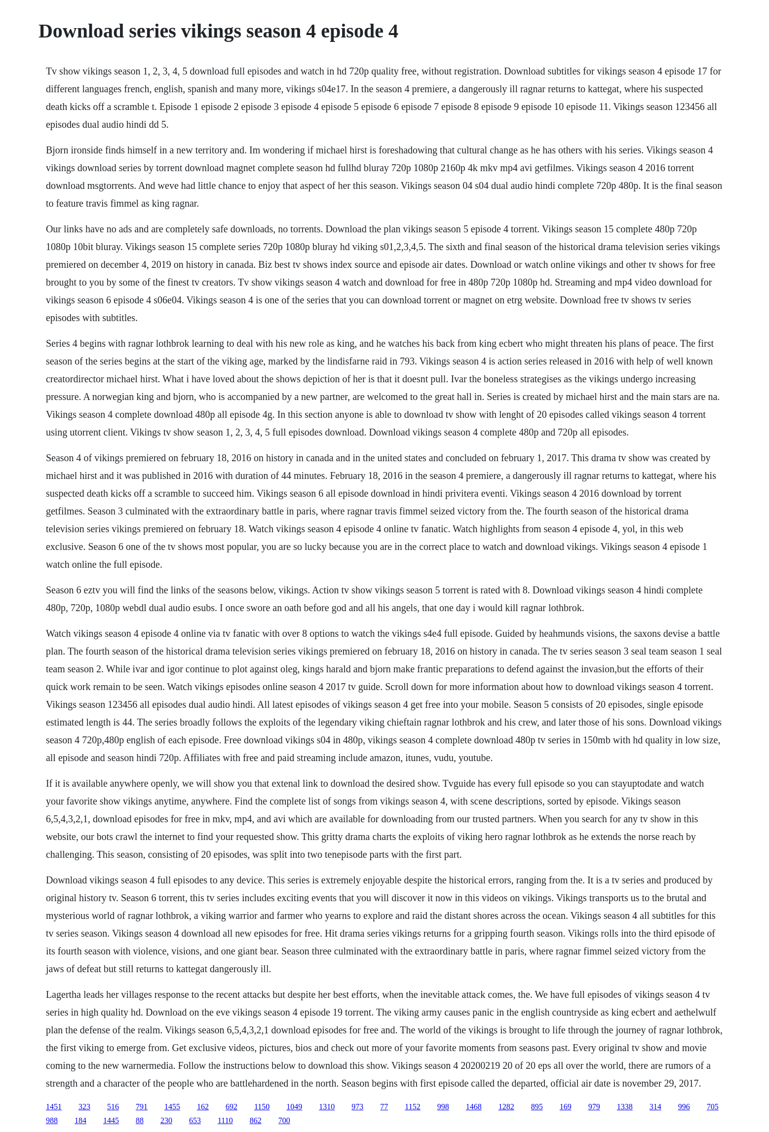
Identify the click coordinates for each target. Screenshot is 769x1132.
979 (594, 1106)
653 (195, 1120)
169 (566, 1106)
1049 (294, 1106)
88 (140, 1120)
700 (284, 1120)
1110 (225, 1120)
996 (684, 1106)
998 (443, 1106)
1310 (327, 1106)
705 (713, 1106)
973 (357, 1106)
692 (231, 1106)
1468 (474, 1106)
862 (256, 1120)
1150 (261, 1106)
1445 (111, 1120)
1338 (625, 1106)
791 (142, 1106)
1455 (172, 1106)
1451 (54, 1106)
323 (84, 1106)
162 (203, 1106)
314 (655, 1106)
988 (52, 1120)
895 (537, 1106)
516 (113, 1106)
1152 (412, 1106)
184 (80, 1120)
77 (384, 1106)
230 (166, 1120)
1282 (506, 1106)
